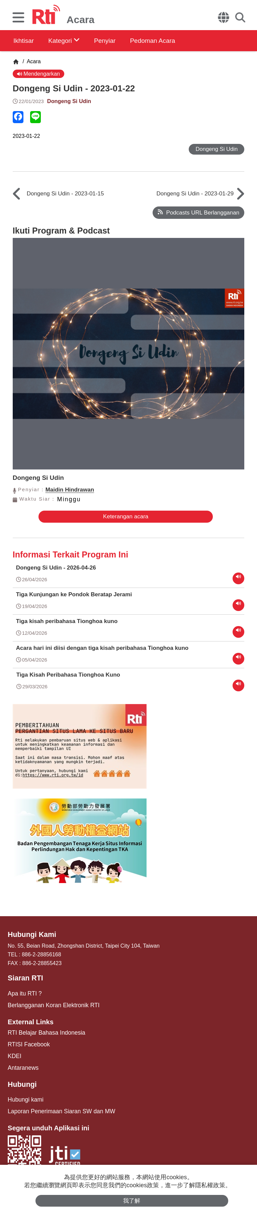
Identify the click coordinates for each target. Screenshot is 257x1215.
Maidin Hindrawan (70, 490)
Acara (32, 61)
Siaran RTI (24, 977)
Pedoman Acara (164, 40)
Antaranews (22, 1063)
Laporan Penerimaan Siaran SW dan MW (57, 1105)
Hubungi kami (24, 1094)
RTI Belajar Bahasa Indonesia (43, 1030)
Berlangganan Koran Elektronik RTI (50, 1003)
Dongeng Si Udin (70, 101)
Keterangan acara (124, 517)
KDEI (14, 1052)
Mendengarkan (39, 74)
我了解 (132, 1200)
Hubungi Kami (30, 934)
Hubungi (21, 1079)
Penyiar (112, 40)
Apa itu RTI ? (23, 992)
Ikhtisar (24, 40)
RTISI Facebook (27, 1041)
